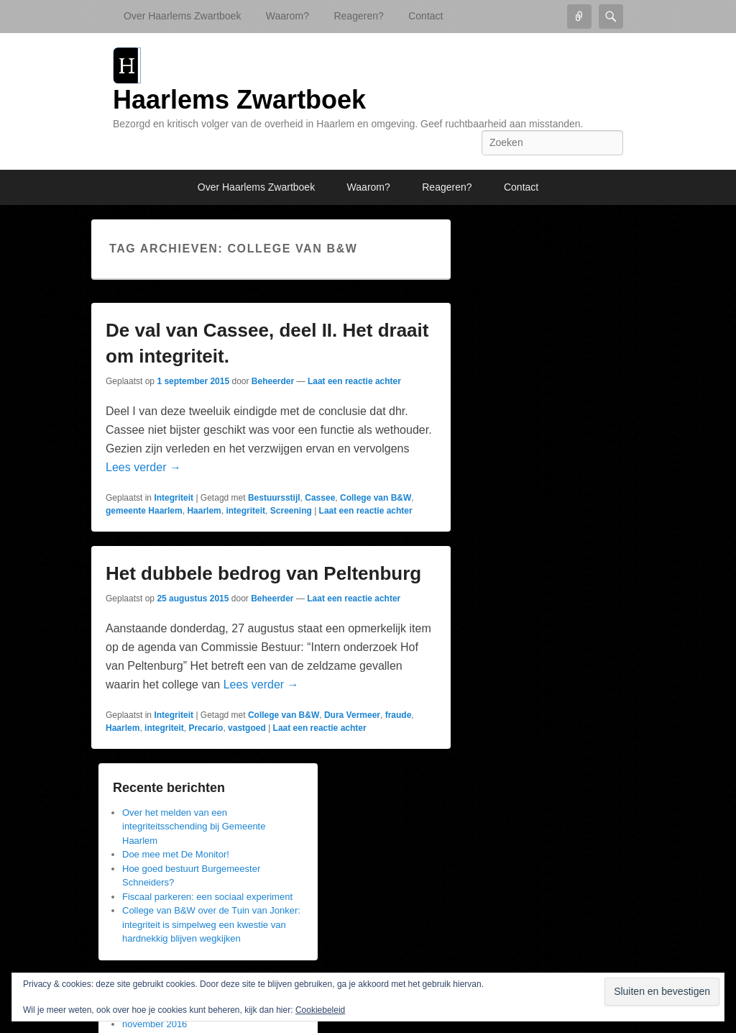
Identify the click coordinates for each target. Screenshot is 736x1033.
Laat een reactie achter (354, 381)
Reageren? (358, 16)
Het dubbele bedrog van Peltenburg (263, 573)
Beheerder (273, 381)
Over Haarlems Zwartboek (182, 16)
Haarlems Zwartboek (239, 99)
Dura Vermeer (352, 715)
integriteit (245, 511)
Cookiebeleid (320, 1010)
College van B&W (375, 498)
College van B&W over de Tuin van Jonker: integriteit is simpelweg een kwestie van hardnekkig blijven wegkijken (211, 924)
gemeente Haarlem (144, 511)
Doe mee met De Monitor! (175, 854)
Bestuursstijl (274, 498)
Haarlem (204, 511)
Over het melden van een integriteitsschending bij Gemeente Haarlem (193, 826)
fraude (398, 715)
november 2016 (154, 1024)
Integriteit (173, 498)
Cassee (320, 498)
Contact (425, 16)
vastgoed (247, 728)
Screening (291, 511)
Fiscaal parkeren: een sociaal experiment (207, 896)
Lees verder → (143, 467)
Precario (205, 728)
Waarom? (287, 16)
